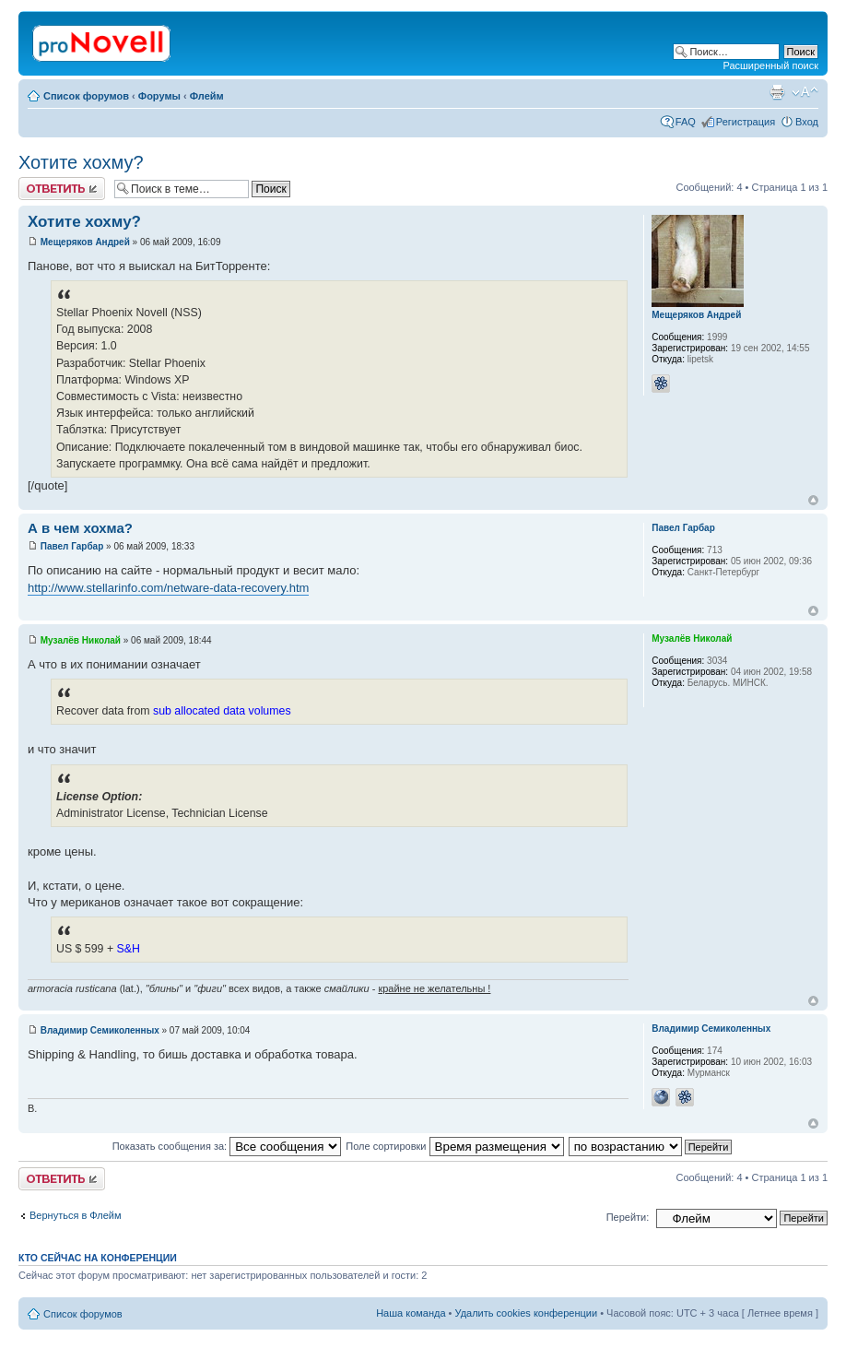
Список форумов (86, 95)
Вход (806, 121)
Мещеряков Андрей (85, 242)
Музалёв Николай (81, 640)
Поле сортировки (454, 1146)
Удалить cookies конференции (526, 1313)
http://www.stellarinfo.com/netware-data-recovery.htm (168, 588)
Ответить (61, 188)
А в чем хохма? (80, 528)
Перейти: (628, 1217)
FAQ (686, 121)
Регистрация (745, 121)
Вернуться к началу (813, 500)
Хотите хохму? (81, 162)
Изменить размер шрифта (805, 92)
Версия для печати (777, 92)
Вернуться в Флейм (75, 1215)
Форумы (159, 95)
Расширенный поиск (770, 65)
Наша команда (410, 1313)
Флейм (207, 95)
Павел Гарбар (72, 546)
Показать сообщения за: (227, 1146)
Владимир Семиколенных (100, 1030)
